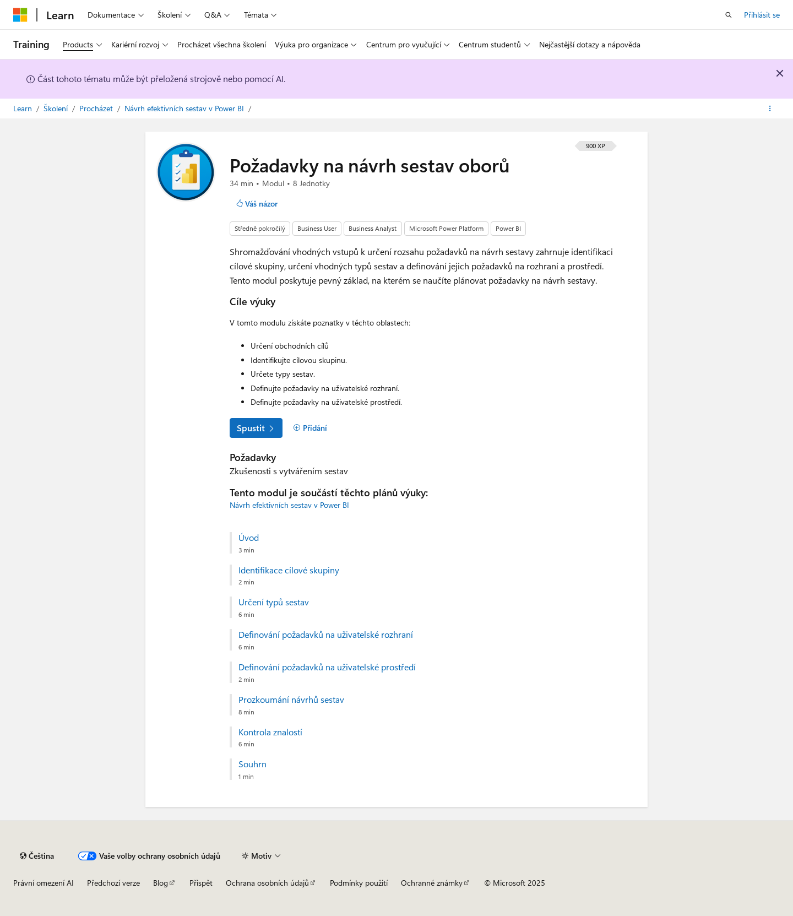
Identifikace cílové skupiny (288, 570)
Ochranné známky (432, 882)
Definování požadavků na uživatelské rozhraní (325, 634)
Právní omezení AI (43, 882)
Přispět (201, 882)
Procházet (97, 108)
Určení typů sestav (273, 602)
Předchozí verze (113, 882)
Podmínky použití (359, 882)
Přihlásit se (762, 14)
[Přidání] (310, 428)
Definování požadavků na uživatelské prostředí (327, 667)
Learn (23, 108)
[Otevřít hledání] (729, 15)
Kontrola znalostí (270, 732)
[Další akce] (770, 108)
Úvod (248, 537)
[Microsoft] (20, 15)
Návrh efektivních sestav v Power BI (185, 108)
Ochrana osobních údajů (267, 882)
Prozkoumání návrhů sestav (291, 699)
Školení (57, 108)
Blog (160, 882)
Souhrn (252, 763)
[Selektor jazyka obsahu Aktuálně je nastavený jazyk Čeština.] (37, 856)
